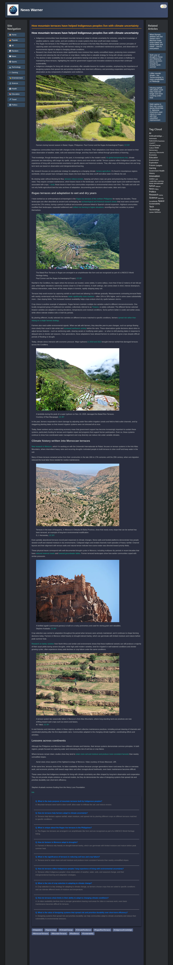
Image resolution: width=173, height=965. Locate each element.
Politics (152, 191)
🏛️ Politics (13, 105)
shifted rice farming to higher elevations (88, 207)
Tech (151, 206)
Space (161, 201)
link (33, 792)
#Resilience (74, 934)
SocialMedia (153, 201)
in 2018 (91, 342)
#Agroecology (50, 930)
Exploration (153, 163)
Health (162, 171)
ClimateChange (155, 145)
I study (52, 185)
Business (161, 141)
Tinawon (95, 307)
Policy (157, 189)
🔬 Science (13, 83)
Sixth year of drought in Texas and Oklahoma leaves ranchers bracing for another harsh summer (156, 61)
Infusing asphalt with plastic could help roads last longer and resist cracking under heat (156, 93)
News (151, 189)
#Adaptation (37, 930)
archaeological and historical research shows (99, 202)
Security (161, 198)
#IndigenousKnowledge (123, 930)
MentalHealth (158, 183)
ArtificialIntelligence (157, 136)
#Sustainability (87, 934)
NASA (152, 186)
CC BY (127, 145)
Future (152, 165)
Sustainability (154, 204)
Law (156, 179)
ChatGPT (152, 143)
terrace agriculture (103, 171)
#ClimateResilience (83, 930)
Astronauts (153, 138)
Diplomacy (152, 152)
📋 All (11, 45)
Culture (151, 148)
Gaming (152, 168)
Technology (154, 209)
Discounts (160, 152)
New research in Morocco (42, 446)
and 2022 (97, 342)
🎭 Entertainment (16, 78)
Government (154, 171)
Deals (156, 148)
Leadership (153, 181)
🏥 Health (13, 89)
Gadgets (159, 165)
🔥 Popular (13, 40)
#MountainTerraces (58, 934)
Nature (158, 186)
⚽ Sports (13, 62)
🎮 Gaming (13, 72)
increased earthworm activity (75, 328)
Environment (154, 160)
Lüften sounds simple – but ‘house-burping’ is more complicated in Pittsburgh (157, 77)
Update (151, 212)
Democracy (153, 150)
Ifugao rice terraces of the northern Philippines (94, 199)
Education (153, 157)
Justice (152, 179)
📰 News (12, 56)
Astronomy (153, 141)
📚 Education (14, 94)
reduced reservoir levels (45, 553)
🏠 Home (12, 35)
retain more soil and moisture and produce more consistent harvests (102, 754)
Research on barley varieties (43, 644)
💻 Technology (15, 67)
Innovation (154, 176)
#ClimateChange (66, 930)
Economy (153, 155)
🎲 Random (13, 51)
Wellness (157, 212)
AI (150, 133)
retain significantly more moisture (81, 296)
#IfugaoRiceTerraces (102, 930)
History (152, 173)
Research (153, 194)
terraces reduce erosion (74, 179)
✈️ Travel (13, 99)
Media (151, 183)
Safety (161, 195)
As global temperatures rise (117, 158)
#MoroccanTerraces (40, 934)
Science (153, 197)
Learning (160, 181)
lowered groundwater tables (69, 553)
